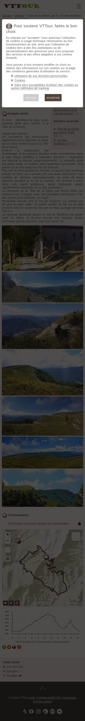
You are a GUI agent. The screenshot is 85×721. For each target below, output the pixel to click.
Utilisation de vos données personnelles (41, 76)
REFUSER (31, 98)
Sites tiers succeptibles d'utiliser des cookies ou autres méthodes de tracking (44, 86)
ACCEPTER (53, 98)
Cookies (20, 80)
